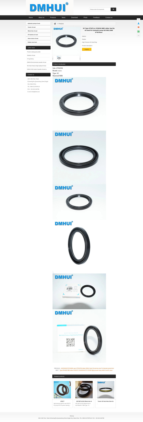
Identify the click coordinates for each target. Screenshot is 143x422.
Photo (85, 17)
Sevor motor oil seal (33, 38)
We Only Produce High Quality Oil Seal (36, 65)
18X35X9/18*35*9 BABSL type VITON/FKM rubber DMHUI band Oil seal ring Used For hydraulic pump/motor (87, 368)
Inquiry (87, 49)
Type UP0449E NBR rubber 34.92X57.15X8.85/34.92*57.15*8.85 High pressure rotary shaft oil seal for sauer (86, 370)
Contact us (108, 17)
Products (53, 17)
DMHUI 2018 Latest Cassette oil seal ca (37, 69)
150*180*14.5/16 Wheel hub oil (84, 401)
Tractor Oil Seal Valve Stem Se (106, 401)
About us (41, 17)
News (63, 17)
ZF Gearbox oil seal (33, 34)
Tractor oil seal (31, 27)
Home (31, 17)
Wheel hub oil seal (32, 31)
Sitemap (72, 416)
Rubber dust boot (32, 42)
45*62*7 (62, 401)
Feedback (96, 17)
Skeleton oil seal (31, 55)
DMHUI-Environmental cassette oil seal (36, 62)
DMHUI (60, 70)
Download (74, 17)
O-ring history (30, 59)
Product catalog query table (33, 52)
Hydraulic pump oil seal (34, 23)
